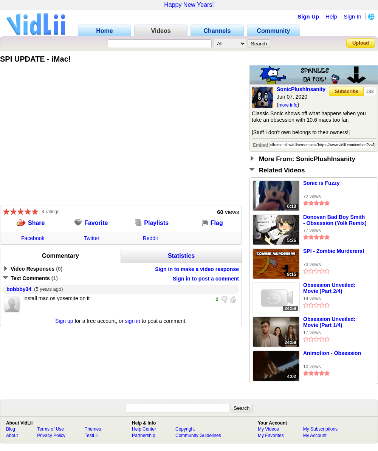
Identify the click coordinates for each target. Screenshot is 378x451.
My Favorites (271, 435)
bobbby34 (18, 289)
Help (331, 16)
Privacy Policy (51, 435)
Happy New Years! (189, 5)
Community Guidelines (198, 435)
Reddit (150, 238)
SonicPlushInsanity (301, 89)
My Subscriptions (320, 429)
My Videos (268, 429)
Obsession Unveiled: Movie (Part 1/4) (329, 322)
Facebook (32, 238)
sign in (132, 321)
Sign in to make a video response (197, 269)
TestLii (91, 435)
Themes (93, 429)
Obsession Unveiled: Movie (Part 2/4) (329, 288)
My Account (315, 435)
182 (370, 91)
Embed (260, 145)
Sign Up (308, 16)
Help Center (144, 429)
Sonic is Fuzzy (321, 183)
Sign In (352, 16)
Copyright (185, 429)
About (12, 435)
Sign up (64, 321)
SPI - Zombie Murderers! (333, 251)
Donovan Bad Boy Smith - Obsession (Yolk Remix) (335, 220)
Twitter (91, 238)
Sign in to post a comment (206, 279)
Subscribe (347, 91)
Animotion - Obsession (332, 353)
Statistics (181, 256)
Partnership (143, 435)
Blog (10, 429)
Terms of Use (50, 429)
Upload (360, 43)
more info (288, 105)
